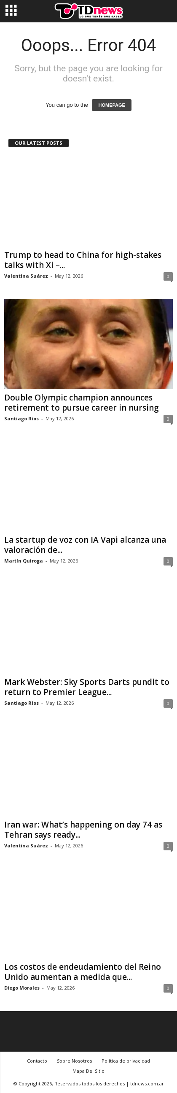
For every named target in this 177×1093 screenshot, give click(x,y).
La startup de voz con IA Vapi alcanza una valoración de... (85, 544)
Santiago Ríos (21, 418)
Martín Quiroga (23, 560)
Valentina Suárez (26, 276)
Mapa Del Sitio (88, 1071)
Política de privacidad (126, 1061)
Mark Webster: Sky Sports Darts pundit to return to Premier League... (86, 687)
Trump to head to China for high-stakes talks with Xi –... (82, 260)
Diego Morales (22, 988)
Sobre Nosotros (74, 1061)
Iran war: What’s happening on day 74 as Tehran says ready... (83, 829)
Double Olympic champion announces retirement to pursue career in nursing (81, 402)
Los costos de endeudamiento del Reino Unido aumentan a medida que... (82, 971)
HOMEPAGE (111, 105)
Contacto (37, 1061)
